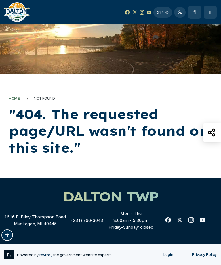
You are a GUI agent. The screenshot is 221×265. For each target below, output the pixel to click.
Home (14, 98)
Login (168, 254)
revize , (45, 254)
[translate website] (180, 12)
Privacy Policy (204, 254)
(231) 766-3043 (87, 220)
